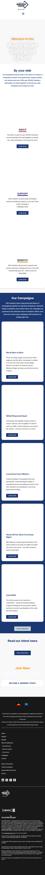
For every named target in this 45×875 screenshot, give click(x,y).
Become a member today (22, 683)
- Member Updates (7, 749)
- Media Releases (6, 746)
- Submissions (5, 752)
